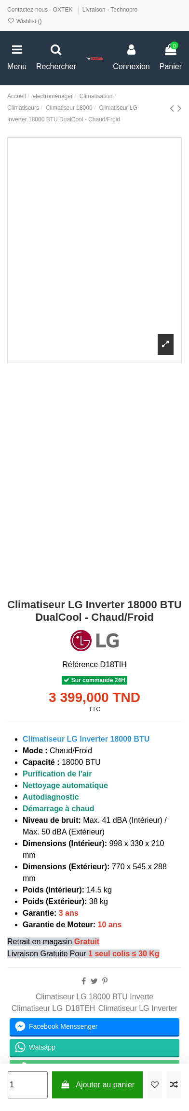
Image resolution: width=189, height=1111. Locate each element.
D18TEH (80, 1008)
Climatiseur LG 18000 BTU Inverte (95, 997)
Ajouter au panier (97, 1085)
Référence (80, 664)
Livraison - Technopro (110, 9)
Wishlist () (24, 21)
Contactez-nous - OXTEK (40, 9)
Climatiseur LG (37, 1008)
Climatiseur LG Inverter (138, 1008)
